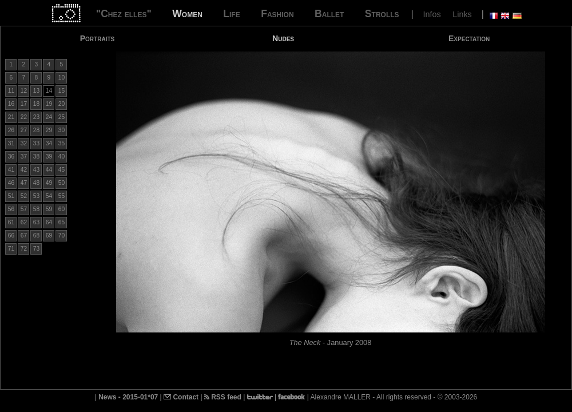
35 (61, 143)
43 (36, 170)
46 (11, 183)
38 (36, 156)
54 (49, 196)
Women (187, 13)
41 (11, 170)
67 (24, 235)
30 (61, 130)
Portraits (97, 38)
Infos (432, 14)
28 (36, 130)
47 (24, 183)
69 (49, 235)
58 (36, 209)
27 (24, 130)
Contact (181, 397)
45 (61, 170)
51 (11, 196)
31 (11, 143)
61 (11, 222)
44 (49, 170)
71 (11, 248)
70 (61, 235)
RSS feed (222, 397)
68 (36, 235)
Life (231, 13)
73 (36, 248)
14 (49, 91)
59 (49, 209)
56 (11, 209)
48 (36, 183)
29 (49, 130)
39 (49, 156)
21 (11, 117)
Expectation (469, 38)
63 (36, 222)
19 (49, 104)
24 (49, 117)
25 (61, 117)
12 (24, 91)
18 (36, 104)
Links (462, 14)
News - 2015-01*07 (128, 397)
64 (49, 222)
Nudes (283, 38)
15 (61, 91)
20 (61, 104)
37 (24, 156)
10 (61, 77)
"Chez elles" (124, 13)
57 (24, 209)
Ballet (329, 13)
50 (61, 183)
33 (36, 143)
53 (36, 196)
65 (61, 222)
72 (24, 248)
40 (61, 156)
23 (36, 117)
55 (61, 196)
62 (24, 222)
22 (24, 117)
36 (11, 156)
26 (11, 130)
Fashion (277, 13)
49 (49, 183)
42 (24, 170)
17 (24, 104)
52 (24, 196)
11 (11, 91)
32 (24, 143)
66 (11, 235)
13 (36, 91)
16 (11, 104)
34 (49, 143)
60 (61, 209)
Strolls (382, 13)
